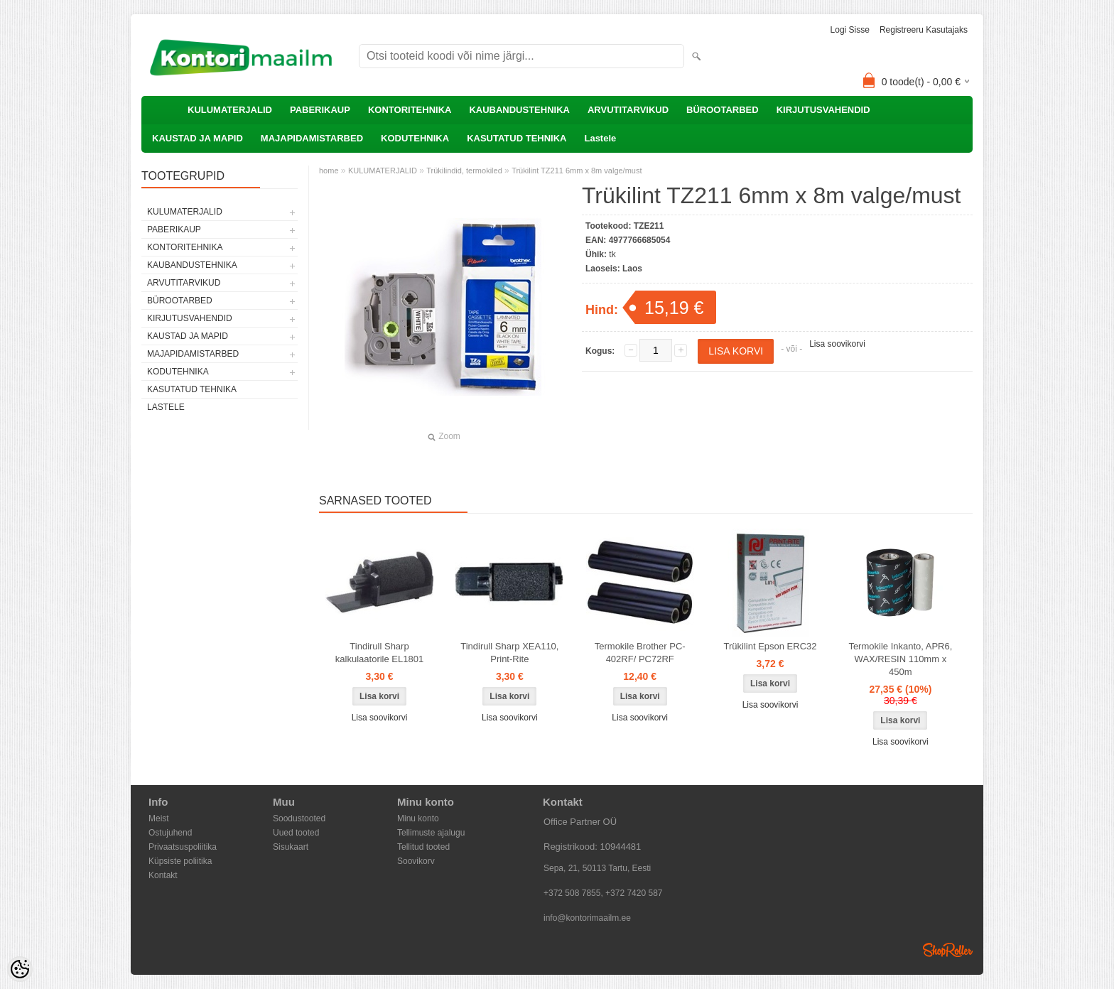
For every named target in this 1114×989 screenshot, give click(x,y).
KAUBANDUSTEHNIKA (519, 109)
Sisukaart (290, 847)
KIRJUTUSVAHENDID (823, 109)
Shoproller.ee (948, 950)
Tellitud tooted (423, 847)
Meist (158, 818)
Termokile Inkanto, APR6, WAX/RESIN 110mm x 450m (900, 659)
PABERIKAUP (320, 109)
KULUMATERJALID (230, 109)
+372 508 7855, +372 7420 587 (603, 893)
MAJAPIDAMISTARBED (312, 138)
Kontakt (163, 875)
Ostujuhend (170, 833)
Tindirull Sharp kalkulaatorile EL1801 (379, 652)
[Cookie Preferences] (20, 969)
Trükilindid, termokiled (464, 170)
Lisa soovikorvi (837, 344)
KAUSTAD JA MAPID (197, 138)
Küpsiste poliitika (180, 861)
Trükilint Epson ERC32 (770, 646)
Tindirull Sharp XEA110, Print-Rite (509, 652)
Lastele (600, 138)
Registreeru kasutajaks (924, 30)
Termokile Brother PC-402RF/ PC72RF (640, 652)
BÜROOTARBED (722, 109)
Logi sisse (850, 30)
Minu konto (418, 818)
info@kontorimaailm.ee (587, 918)
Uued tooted (296, 833)
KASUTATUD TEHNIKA (516, 138)
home (329, 170)
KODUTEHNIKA (415, 138)
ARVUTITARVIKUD (628, 109)
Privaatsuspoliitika (182, 847)
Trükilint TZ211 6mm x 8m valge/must (577, 170)
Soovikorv (416, 861)
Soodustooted (299, 818)
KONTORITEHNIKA (409, 109)
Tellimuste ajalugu (431, 833)
